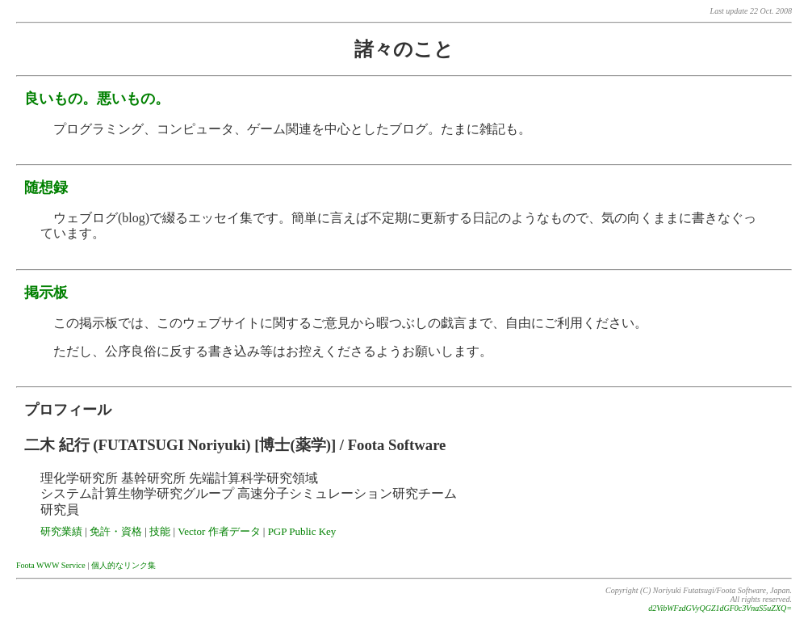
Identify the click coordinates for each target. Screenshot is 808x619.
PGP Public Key (302, 531)
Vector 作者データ (219, 531)
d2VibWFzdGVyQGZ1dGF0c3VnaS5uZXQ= (720, 608)
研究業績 (61, 531)
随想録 (46, 187)
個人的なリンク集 (123, 565)
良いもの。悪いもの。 (97, 99)
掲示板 (46, 292)
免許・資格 (116, 531)
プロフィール (67, 410)
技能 (159, 531)
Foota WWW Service (51, 565)
